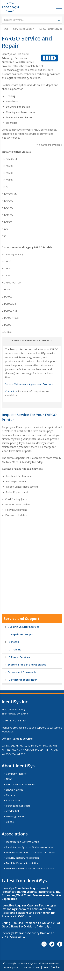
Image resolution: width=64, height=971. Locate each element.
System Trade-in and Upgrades (27, 664)
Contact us (11, 391)
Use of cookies (52, 967)
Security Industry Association (22, 857)
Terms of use (31, 967)
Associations (13, 800)
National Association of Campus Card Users (31, 852)
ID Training (14, 649)
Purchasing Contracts (18, 805)
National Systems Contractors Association (30, 868)
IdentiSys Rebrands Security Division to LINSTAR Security (28, 934)
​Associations (15, 834)
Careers (10, 795)
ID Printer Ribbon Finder (22, 679)
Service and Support (23, 28)
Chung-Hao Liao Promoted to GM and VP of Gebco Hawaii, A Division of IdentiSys (31, 924)
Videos (10, 821)
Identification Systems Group (22, 841)
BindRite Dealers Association (22, 863)
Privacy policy (11, 967)
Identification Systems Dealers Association (30, 847)
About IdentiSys (18, 766)
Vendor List (12, 811)
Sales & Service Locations (20, 784)
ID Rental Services (19, 657)
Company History (16, 773)
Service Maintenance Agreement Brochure (29, 384)
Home (5, 28)
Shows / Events (14, 789)
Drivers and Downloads (22, 672)
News (9, 779)
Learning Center (15, 816)
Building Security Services (23, 626)
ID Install (13, 641)
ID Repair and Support (21, 634)
